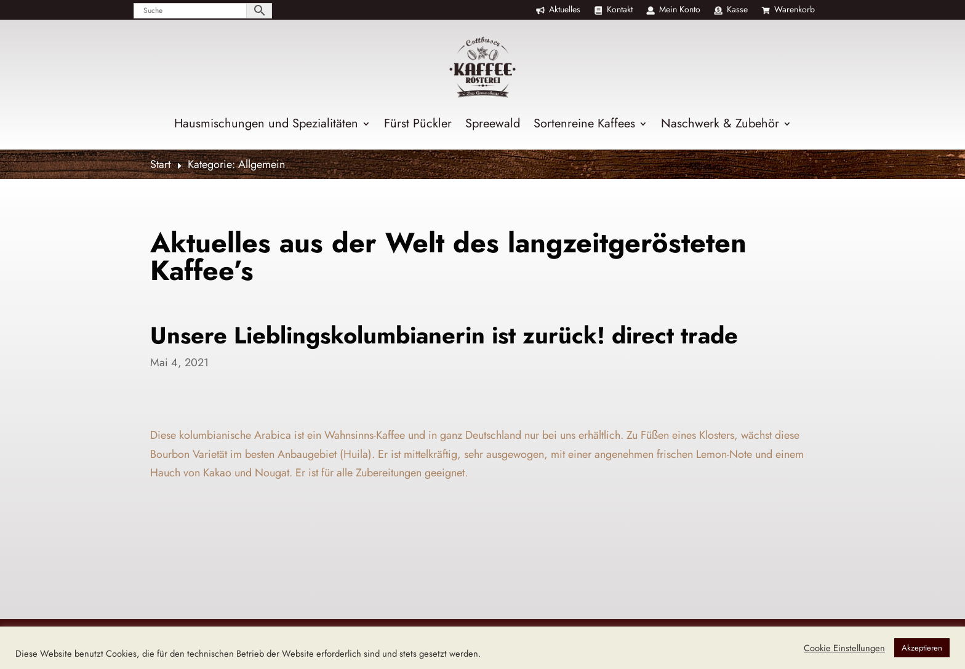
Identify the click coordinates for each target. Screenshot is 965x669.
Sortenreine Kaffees (584, 125)
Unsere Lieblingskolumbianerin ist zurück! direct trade (444, 335)
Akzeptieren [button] (922, 648)
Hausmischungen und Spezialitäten (266, 125)
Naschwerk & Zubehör (720, 125)
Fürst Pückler (418, 125)
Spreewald (492, 125)
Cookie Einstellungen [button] (844, 648)
